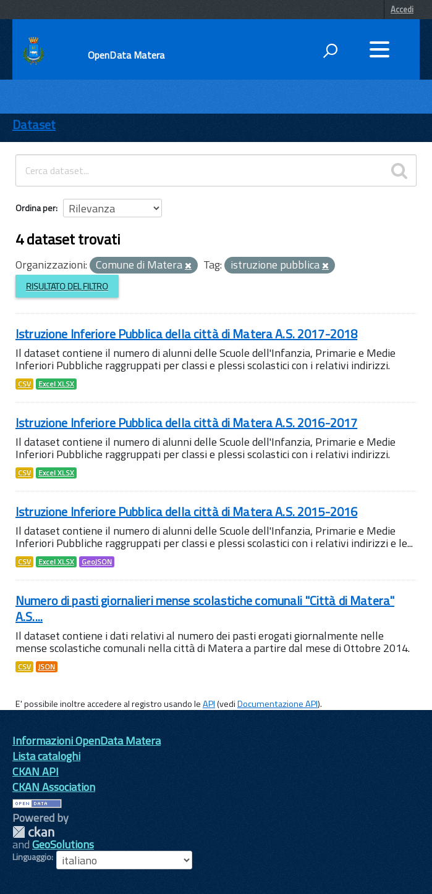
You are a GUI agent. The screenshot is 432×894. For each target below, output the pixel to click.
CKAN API (35, 771)
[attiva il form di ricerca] (330, 50)
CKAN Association (53, 787)
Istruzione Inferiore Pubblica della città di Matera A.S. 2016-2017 (186, 422)
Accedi (402, 9)
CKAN (33, 831)
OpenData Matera (126, 55)
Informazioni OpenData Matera (86, 740)
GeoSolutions (63, 844)
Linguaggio (31, 857)
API (209, 704)
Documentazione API (277, 704)
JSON (46, 666)
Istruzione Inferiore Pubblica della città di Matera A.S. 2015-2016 (186, 511)
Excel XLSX (56, 384)
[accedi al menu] (379, 49)
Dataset (34, 124)
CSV (24, 384)
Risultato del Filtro (67, 286)
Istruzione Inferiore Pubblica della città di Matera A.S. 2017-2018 (186, 333)
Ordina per (35, 207)
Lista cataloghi (46, 756)
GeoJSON (97, 561)
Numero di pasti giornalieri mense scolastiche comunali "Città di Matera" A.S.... (204, 608)
